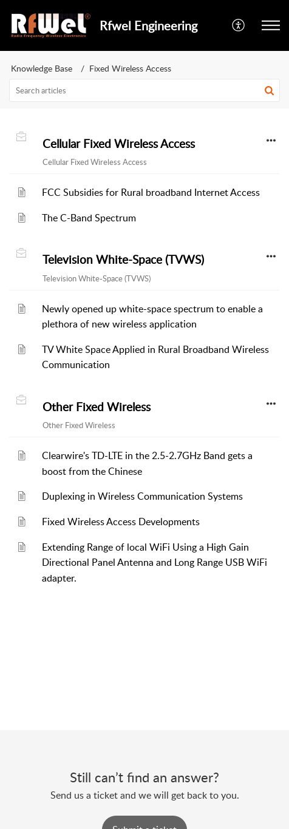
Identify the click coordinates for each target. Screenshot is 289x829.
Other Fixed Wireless (96, 407)
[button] (239, 25)
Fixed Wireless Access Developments (121, 521)
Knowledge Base (41, 68)
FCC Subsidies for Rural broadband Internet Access (151, 192)
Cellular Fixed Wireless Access (118, 144)
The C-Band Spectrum (89, 217)
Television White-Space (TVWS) (123, 259)
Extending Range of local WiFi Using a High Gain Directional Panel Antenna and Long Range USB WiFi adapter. (154, 562)
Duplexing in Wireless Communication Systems (142, 496)
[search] (144, 90)
